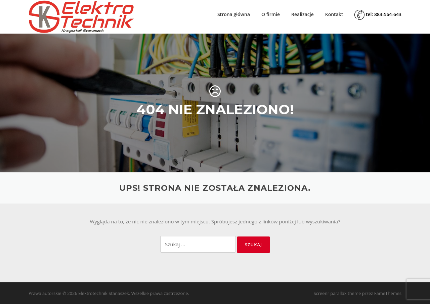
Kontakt (334, 14)
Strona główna (233, 14)
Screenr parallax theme (337, 293)
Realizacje (302, 14)
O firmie (270, 14)
